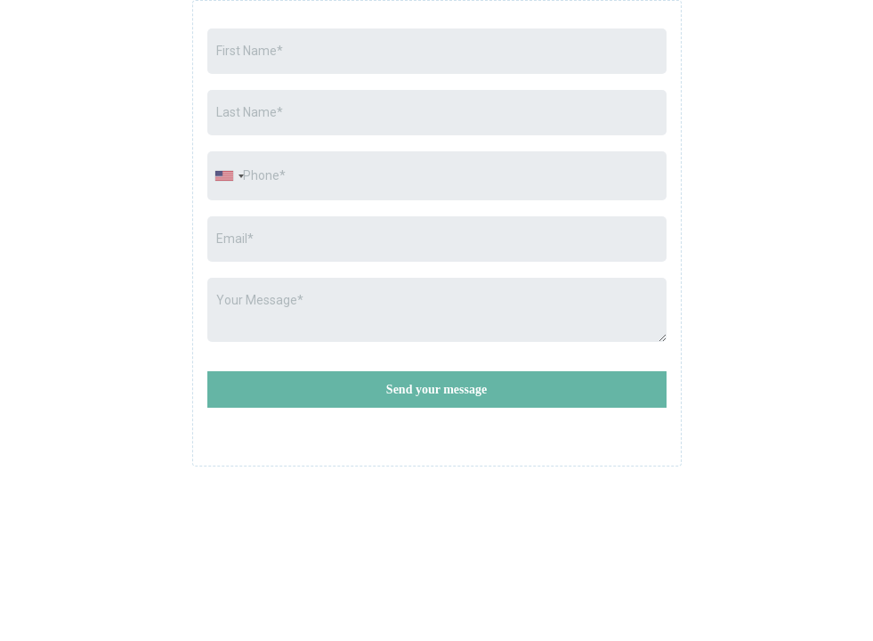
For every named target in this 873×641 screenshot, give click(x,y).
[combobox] (228, 175)
